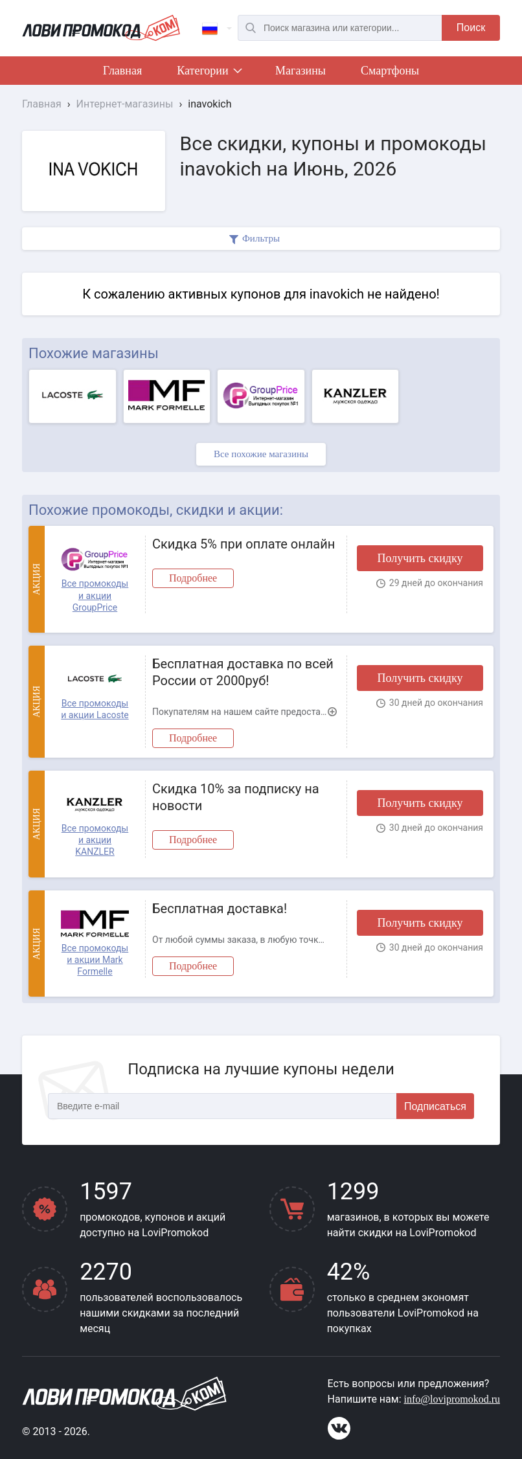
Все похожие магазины (261, 454)
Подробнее (193, 577)
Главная (122, 70)
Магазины (300, 70)
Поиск (471, 27)
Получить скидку (419, 558)
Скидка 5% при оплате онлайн (243, 544)
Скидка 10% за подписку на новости (235, 797)
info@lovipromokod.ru (452, 1399)
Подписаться (435, 1106)
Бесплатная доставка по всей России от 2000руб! (243, 672)
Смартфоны (390, 70)
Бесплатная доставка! (219, 908)
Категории (208, 73)
